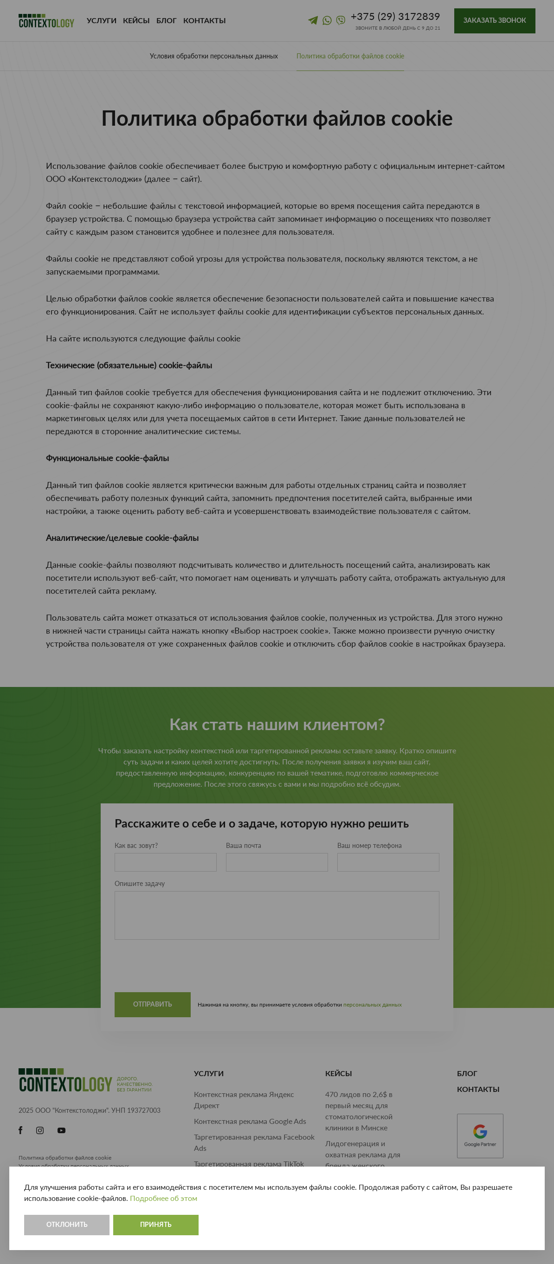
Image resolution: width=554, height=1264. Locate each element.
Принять (156, 1225)
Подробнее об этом (163, 1197)
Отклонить (67, 1225)
